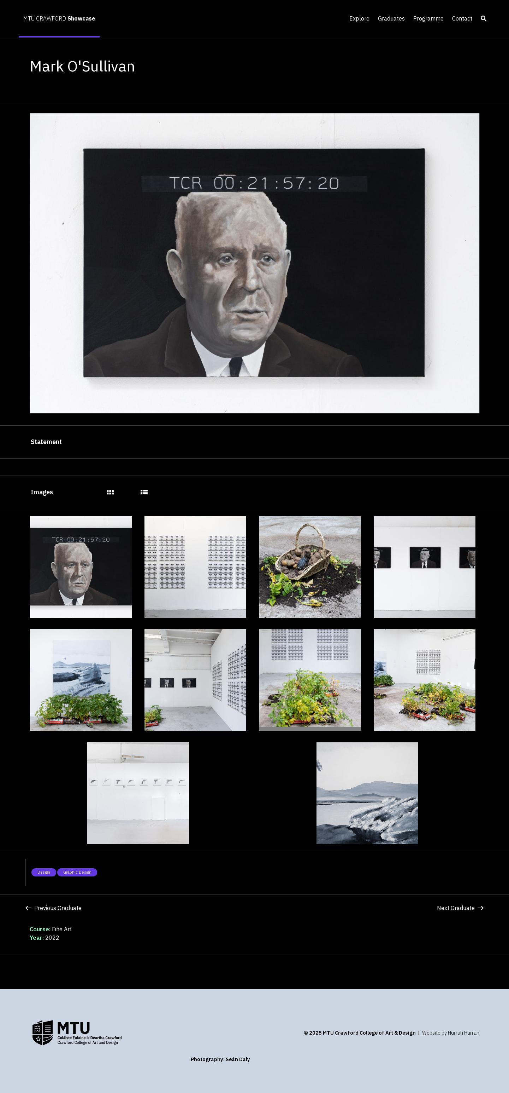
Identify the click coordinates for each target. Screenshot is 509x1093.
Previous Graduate (53, 907)
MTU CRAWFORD (59, 18)
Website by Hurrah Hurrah (450, 1032)
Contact (462, 18)
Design (43, 872)
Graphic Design (77, 872)
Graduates (391, 18)
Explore (359, 18)
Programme (428, 18)
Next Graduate (460, 907)
